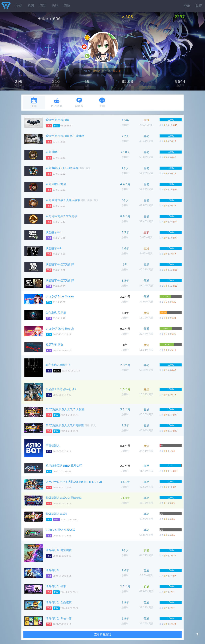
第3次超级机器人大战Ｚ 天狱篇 (65, 409)
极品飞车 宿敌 (54, 344)
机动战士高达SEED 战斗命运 (64, 465)
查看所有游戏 (102, 634)
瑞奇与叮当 (53, 570)
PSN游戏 (56, 102)
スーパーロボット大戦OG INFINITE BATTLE (74, 481)
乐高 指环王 (53, 152)
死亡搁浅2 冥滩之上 (58, 364)
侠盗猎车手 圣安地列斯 (60, 264)
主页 (34, 102)
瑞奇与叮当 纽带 (56, 586)
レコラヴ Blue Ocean (60, 296)
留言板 (79, 102)
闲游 (67, 6)
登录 (187, 6)
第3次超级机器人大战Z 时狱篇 (65, 425)
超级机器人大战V (56, 513)
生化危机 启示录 (56, 312)
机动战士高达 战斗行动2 (61, 389)
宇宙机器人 (53, 445)
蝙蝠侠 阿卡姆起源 (57, 119)
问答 (43, 6)
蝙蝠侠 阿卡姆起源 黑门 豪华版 (65, 135)
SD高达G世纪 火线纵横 (60, 529)
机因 (31, 6)
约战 (55, 6)
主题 (102, 102)
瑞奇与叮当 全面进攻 (59, 602)
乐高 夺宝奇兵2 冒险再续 (61, 216)
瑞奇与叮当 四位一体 (59, 618)
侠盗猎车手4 (53, 248)
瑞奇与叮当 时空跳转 (59, 550)
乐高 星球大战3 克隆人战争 (63, 200)
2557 (180, 16)
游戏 (19, 6)
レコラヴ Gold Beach (60, 328)
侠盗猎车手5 (53, 232)
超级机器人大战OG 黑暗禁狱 (64, 497)
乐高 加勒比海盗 (56, 184)
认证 (199, 6)
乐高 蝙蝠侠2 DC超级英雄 (62, 168)
